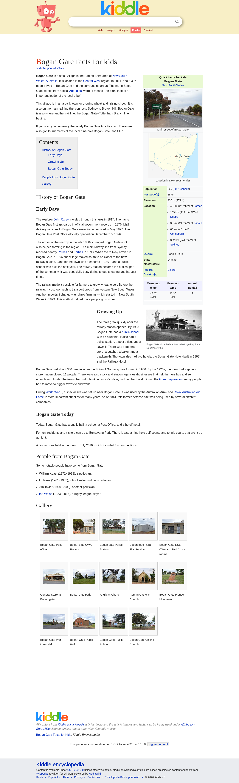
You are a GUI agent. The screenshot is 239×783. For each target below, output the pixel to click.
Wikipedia (42, 773)
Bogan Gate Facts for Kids (53, 734)
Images (110, 30)
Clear (169, 21)
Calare (171, 269)
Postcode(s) (151, 194)
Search (177, 21)
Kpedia (136, 30)
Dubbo (174, 216)
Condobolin (177, 233)
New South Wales (173, 85)
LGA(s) (148, 253)
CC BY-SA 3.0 (75, 769)
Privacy (78, 777)
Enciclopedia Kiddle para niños (122, 777)
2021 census (181, 188)
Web (100, 30)
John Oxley (61, 219)
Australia (51, 81)
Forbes (198, 205)
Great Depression (170, 379)
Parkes (198, 223)
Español (148, 30)
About (66, 777)
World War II (54, 392)
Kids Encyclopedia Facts (50, 68)
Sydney (174, 244)
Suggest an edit (158, 744)
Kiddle (40, 777)
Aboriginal (76, 90)
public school (130, 332)
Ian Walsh (45, 493)
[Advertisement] (119, 45)
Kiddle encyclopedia (71, 724)
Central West (91, 81)
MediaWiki (95, 773)
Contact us (94, 777)
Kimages (123, 30)
